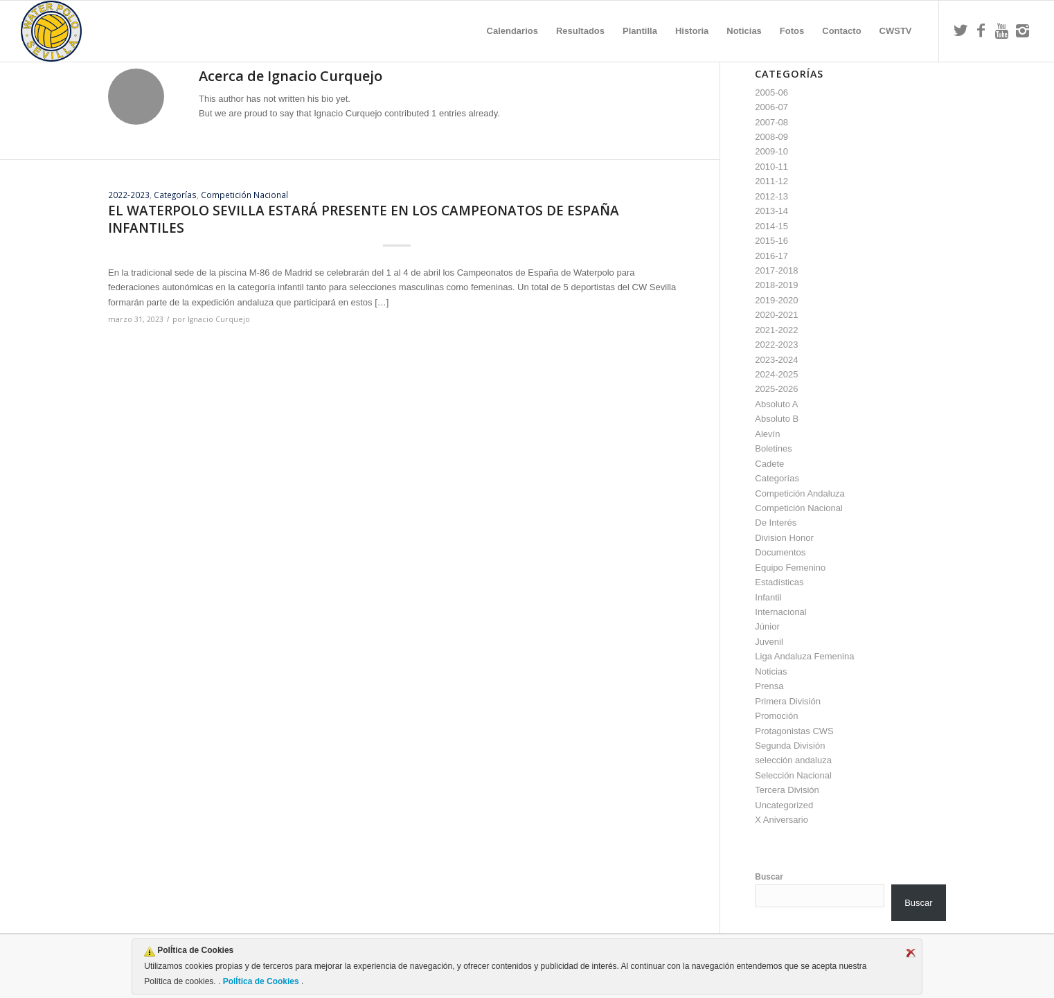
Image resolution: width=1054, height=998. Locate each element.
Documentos (780, 552)
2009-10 (771, 151)
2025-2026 (776, 389)
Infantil (768, 597)
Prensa (769, 686)
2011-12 (771, 181)
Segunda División (790, 745)
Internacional (780, 612)
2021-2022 (776, 330)
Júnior (767, 626)
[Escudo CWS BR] (51, 31)
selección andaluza (793, 760)
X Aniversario (781, 819)
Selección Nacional (793, 775)
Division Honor (784, 538)
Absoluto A (776, 404)
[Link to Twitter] (960, 30)
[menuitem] (512, 31)
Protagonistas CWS (794, 731)
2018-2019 (776, 285)
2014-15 (771, 226)
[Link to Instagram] (1022, 30)
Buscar (769, 877)
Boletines (773, 448)
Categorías (175, 194)
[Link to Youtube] (1002, 30)
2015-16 (771, 240)
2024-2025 (776, 374)
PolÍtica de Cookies (260, 981)
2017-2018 (776, 270)
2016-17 (771, 256)
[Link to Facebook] (981, 30)
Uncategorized (784, 805)
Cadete (769, 463)
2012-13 (771, 196)
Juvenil (769, 641)
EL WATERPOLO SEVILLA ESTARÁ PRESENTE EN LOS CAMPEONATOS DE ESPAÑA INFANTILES (363, 219)
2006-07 (771, 107)
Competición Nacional (244, 194)
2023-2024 (776, 360)
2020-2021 (776, 315)
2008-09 (771, 137)
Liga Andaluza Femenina (804, 656)
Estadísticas (779, 582)
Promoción (776, 716)
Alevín (767, 434)
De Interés (775, 522)
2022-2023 (129, 194)
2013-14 (771, 211)
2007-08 (771, 122)
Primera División (788, 701)
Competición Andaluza (799, 493)
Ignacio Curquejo (219, 319)
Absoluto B (776, 418)
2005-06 (771, 92)
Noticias (771, 671)
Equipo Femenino (790, 567)
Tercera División (787, 790)
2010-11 (771, 166)
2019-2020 (776, 300)
